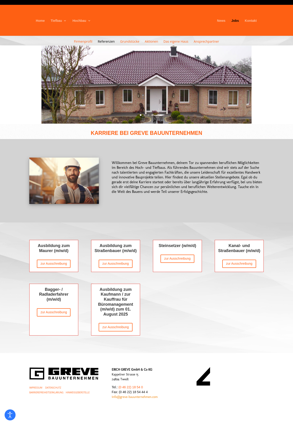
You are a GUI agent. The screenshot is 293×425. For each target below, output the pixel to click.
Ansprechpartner (206, 41)
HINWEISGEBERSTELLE (78, 392)
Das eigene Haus (175, 41)
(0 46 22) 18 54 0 (131, 387)
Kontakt (251, 20)
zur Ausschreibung (54, 263)
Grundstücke (129, 41)
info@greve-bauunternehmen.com (135, 397)
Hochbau (79, 20)
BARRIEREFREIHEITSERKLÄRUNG (46, 392)
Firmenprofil (83, 41)
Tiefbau (56, 20)
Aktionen (151, 41)
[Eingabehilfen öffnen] (10, 414)
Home (40, 20)
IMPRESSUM (35, 387)
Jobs (235, 20)
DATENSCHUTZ (53, 387)
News (221, 20)
